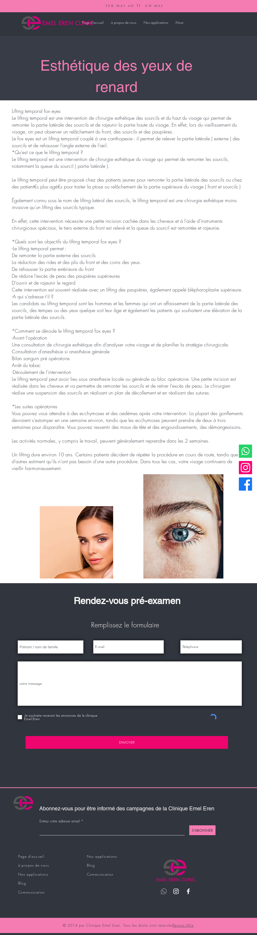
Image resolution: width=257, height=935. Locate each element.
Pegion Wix (183, 925)
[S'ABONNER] (202, 830)
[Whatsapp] (245, 451)
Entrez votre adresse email (60, 821)
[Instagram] (245, 467)
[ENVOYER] (127, 742)
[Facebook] (245, 484)
